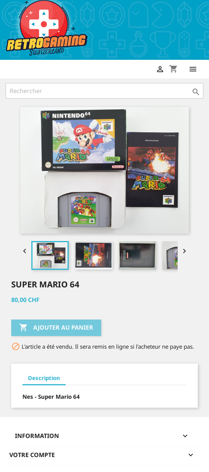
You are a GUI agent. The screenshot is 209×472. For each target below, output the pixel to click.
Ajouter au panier (56, 328)
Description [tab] (44, 378)
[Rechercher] (104, 91)
